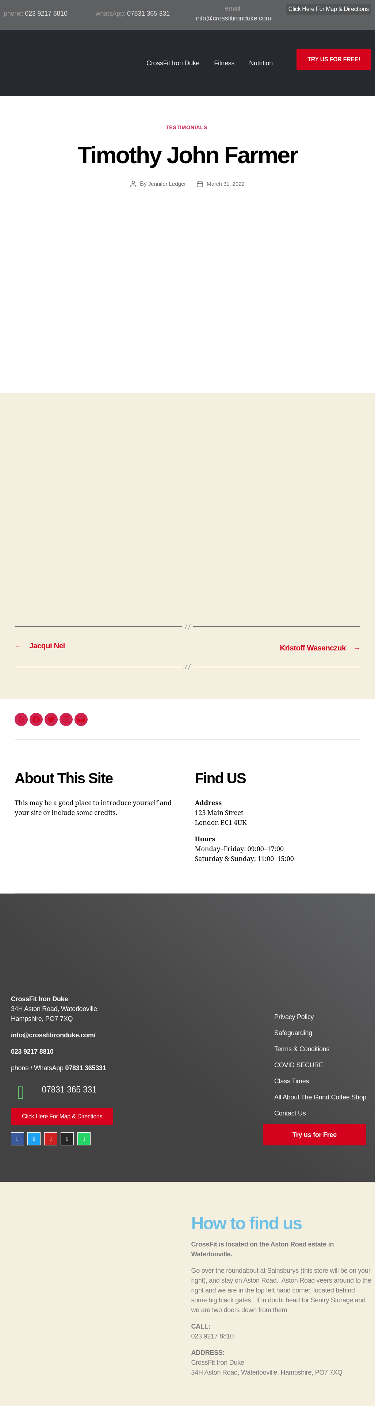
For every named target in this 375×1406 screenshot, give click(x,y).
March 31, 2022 (226, 172)
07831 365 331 (148, 13)
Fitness (224, 56)
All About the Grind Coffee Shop (320, 1086)
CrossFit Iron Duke (172, 56)
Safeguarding (293, 1022)
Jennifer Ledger (166, 172)
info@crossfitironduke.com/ (53, 1023)
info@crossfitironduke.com (233, 18)
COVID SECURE (298, 1054)
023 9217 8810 (46, 13)
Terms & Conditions (301, 1038)
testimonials (187, 116)
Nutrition (261, 56)
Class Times (291, 1070)
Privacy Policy (294, 1006)
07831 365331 (85, 1056)
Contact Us (290, 1102)
